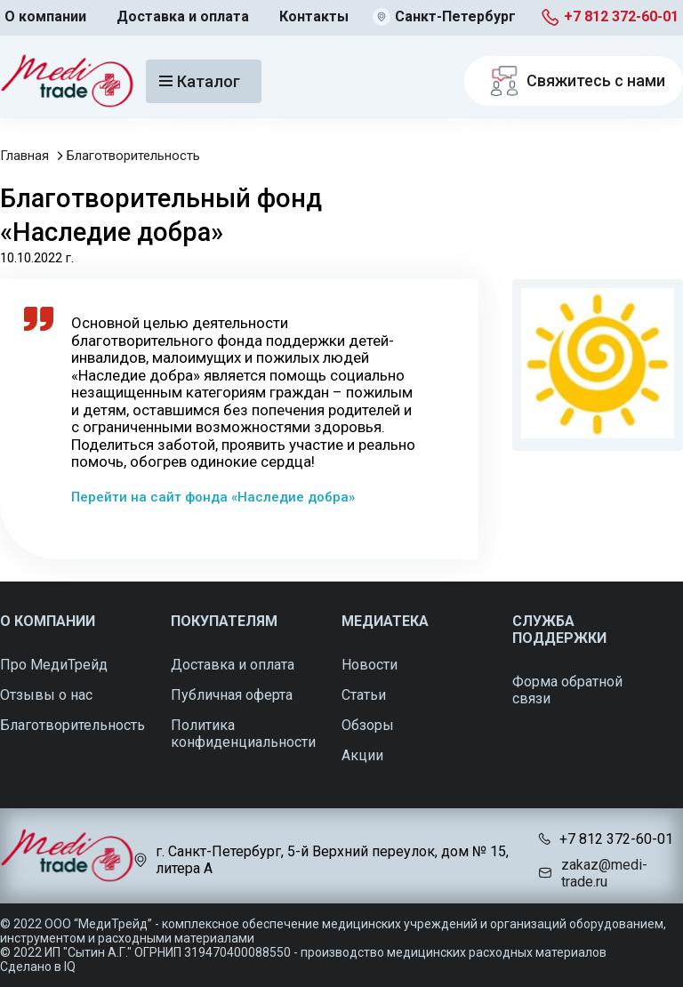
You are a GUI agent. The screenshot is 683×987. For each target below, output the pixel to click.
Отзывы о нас (46, 694)
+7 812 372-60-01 (621, 16)
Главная (24, 156)
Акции (362, 755)
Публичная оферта (232, 694)
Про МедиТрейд (54, 664)
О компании (45, 16)
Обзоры (368, 725)
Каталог (199, 81)
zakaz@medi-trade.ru (604, 873)
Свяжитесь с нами (573, 81)
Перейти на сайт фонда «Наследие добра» (213, 497)
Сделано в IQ (38, 966)
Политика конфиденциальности (243, 733)
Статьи (364, 694)
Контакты (314, 16)
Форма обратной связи (567, 690)
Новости (370, 664)
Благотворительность (133, 156)
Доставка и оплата (183, 16)
